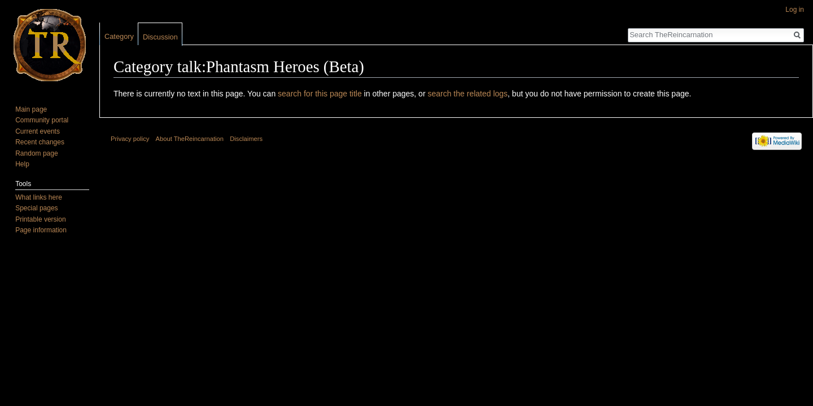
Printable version (40, 219)
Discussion (160, 37)
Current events (37, 131)
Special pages (36, 208)
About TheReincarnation (190, 138)
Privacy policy (130, 138)
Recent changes (39, 142)
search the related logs (467, 93)
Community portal (41, 120)
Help (22, 164)
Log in (794, 10)
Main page (31, 109)
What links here (38, 197)
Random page (36, 153)
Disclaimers (246, 138)
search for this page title (320, 93)
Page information (41, 230)
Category (119, 36)
